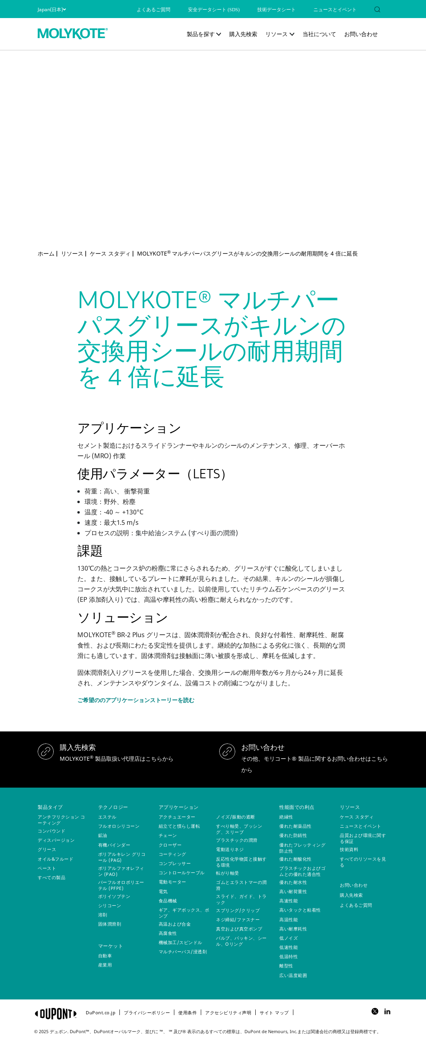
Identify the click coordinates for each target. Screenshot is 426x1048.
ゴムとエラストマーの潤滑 (241, 885)
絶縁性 (286, 817)
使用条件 (187, 1012)
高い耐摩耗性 (293, 929)
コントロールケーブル (182, 872)
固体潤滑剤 (109, 924)
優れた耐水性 (293, 882)
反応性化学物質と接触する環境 (241, 862)
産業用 (105, 965)
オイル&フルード (55, 859)
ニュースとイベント (335, 9)
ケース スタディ (357, 817)
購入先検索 (243, 34)
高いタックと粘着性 (300, 910)
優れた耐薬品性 (295, 826)
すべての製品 (51, 877)
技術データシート (276, 9)
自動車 (105, 956)
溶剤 (102, 915)
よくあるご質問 (153, 9)
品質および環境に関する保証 (363, 838)
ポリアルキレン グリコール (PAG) (122, 857)
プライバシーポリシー (147, 1012)
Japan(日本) (52, 9)
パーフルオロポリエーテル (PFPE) (121, 885)
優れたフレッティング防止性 (302, 848)
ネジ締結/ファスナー (238, 919)
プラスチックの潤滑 (237, 840)
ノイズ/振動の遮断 (235, 817)
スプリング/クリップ (238, 910)
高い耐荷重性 (293, 891)
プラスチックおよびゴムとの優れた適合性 (302, 871)
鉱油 (102, 835)
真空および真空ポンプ (239, 929)
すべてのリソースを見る (363, 862)
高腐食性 (168, 933)
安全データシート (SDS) (214, 9)
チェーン (168, 835)
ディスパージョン (56, 840)
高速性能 (288, 901)
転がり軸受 (227, 873)
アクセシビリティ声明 (228, 1012)
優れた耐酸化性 (295, 859)
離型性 (286, 966)
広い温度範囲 (293, 975)
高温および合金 (175, 924)
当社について (319, 34)
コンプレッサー (175, 863)
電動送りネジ (230, 849)
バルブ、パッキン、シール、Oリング (241, 941)
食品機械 (168, 901)
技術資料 (349, 849)
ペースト (47, 868)
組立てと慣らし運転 (179, 826)
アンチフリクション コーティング (61, 820)
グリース (47, 849)
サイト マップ (274, 1012)
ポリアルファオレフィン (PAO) (121, 871)
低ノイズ (288, 938)
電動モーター (172, 882)
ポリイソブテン (114, 896)
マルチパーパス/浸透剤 (183, 951)
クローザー (170, 845)
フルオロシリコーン (119, 826)
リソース (276, 34)
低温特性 (288, 956)
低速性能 (288, 947)
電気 (163, 891)
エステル (107, 817)
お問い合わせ (361, 34)
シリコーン (109, 905)
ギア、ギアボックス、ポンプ (184, 913)
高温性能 (288, 919)
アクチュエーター (177, 817)
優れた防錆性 (293, 835)
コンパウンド (51, 831)
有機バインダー (114, 845)
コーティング (172, 854)
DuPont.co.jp (100, 1012)
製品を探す (201, 34)
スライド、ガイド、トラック (241, 899)
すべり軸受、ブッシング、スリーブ (239, 829)
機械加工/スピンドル (180, 942)
